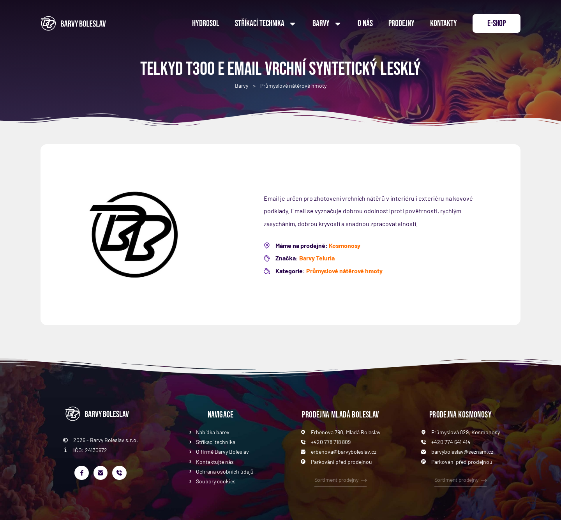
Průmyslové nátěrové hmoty (293, 85)
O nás (365, 23)
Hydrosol (205, 23)
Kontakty (443, 23)
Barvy (327, 24)
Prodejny (401, 23)
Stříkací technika (266, 24)
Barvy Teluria (317, 258)
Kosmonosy (344, 245)
